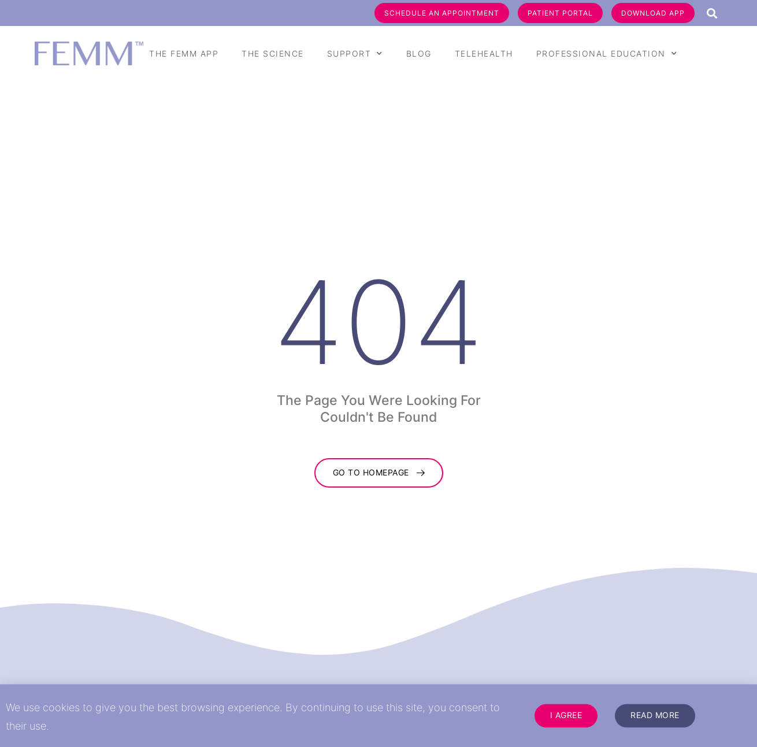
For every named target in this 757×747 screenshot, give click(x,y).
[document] (378, 373)
